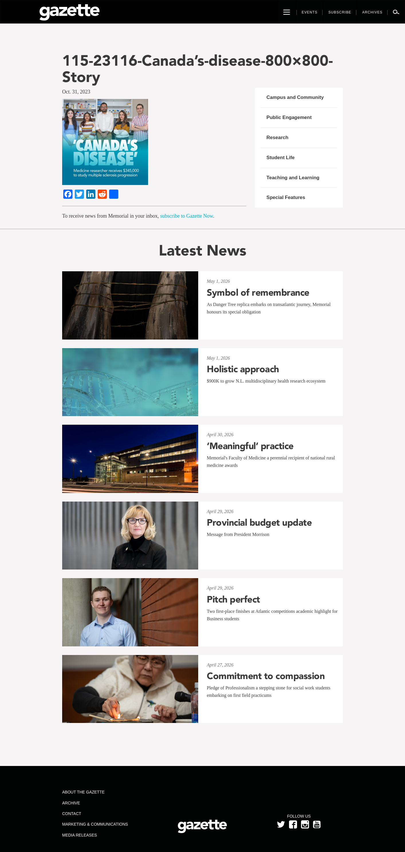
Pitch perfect (233, 599)
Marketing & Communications (95, 824)
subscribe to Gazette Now (186, 216)
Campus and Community (295, 97)
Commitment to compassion (266, 676)
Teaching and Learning (292, 177)
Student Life (280, 157)
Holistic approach (243, 369)
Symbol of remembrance (258, 292)
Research (277, 137)
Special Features (285, 197)
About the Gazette (83, 792)
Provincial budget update (259, 522)
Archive (71, 803)
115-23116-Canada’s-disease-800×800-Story (197, 68)
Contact (71, 813)
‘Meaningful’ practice (250, 446)
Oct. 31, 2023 (76, 92)
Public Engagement (289, 117)
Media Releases (79, 835)
